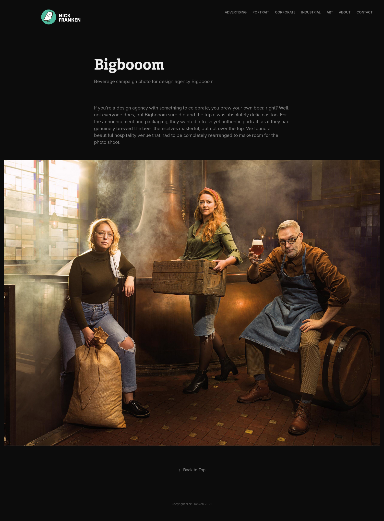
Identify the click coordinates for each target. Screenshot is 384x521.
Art (330, 12)
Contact (364, 12)
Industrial (311, 12)
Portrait (260, 12)
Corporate (285, 12)
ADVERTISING (236, 12)
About (344, 12)
